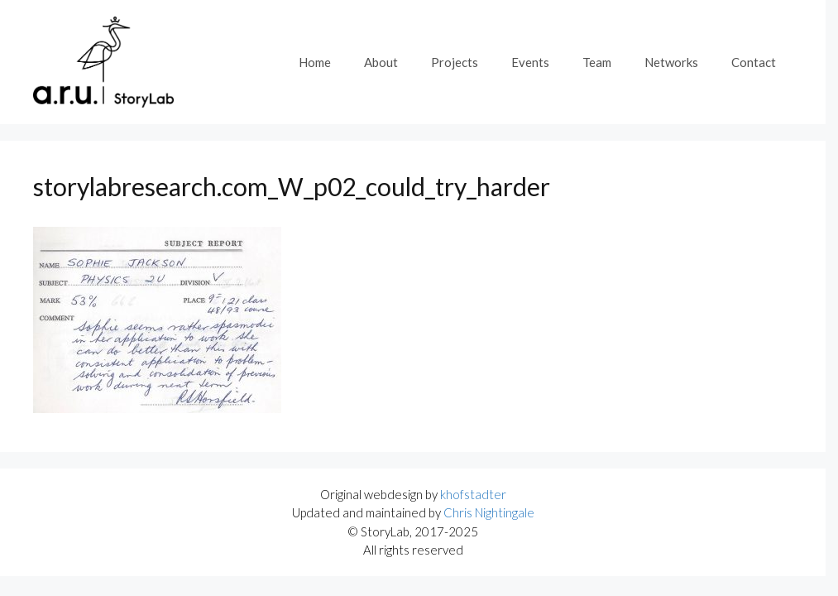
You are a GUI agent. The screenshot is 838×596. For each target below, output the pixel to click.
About (381, 62)
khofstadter (473, 494)
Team (596, 62)
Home (315, 62)
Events (530, 62)
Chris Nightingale (488, 512)
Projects (454, 62)
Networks (671, 62)
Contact (753, 62)
